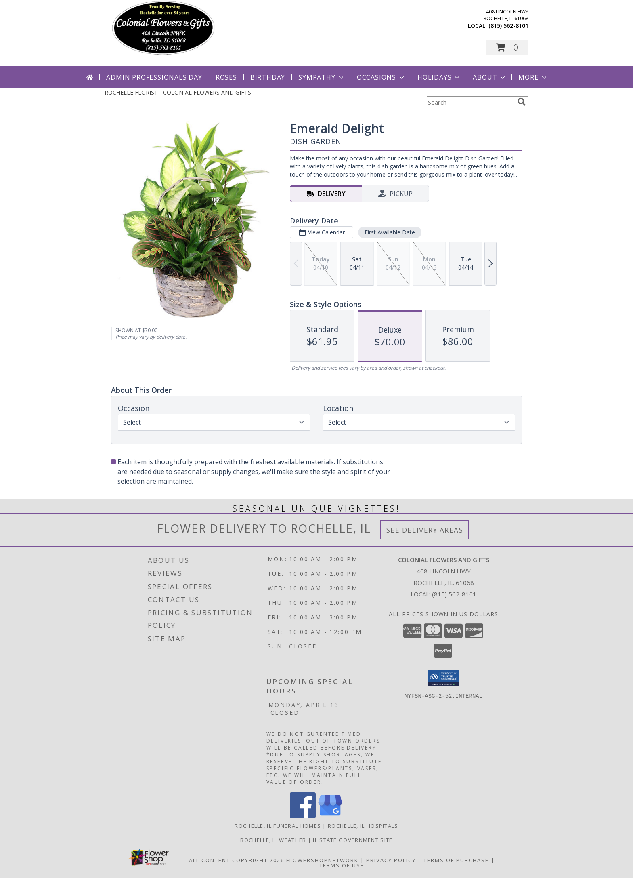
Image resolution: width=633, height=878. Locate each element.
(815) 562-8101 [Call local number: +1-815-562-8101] (508, 25)
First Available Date (390, 232)
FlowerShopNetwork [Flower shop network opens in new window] (322, 860)
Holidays (439, 77)
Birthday (267, 77)
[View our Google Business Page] (330, 816)
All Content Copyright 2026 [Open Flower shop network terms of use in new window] (236, 860)
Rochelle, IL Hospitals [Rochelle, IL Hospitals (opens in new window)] (363, 826)
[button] (507, 47)
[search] (521, 101)
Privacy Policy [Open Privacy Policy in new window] (391, 860)
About (490, 77)
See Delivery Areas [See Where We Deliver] (424, 530)
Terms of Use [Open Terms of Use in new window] (341, 865)
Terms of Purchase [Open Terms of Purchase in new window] (456, 860)
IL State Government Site (352, 840)
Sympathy (321, 77)
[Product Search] (470, 102)
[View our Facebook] (303, 816)
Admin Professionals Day (154, 77)
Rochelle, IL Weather (273, 840)
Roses (226, 77)
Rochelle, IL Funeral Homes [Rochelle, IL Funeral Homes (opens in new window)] (278, 826)
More (533, 77)
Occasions (381, 77)
